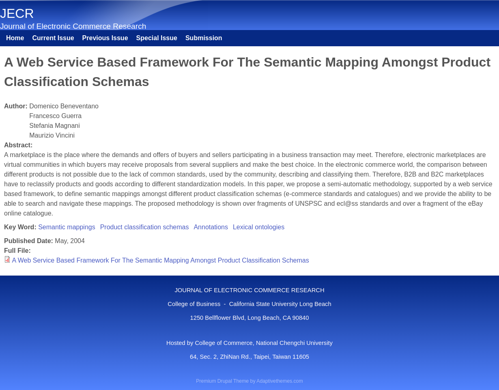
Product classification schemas (144, 227)
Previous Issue (105, 37)
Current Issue (53, 37)
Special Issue (156, 37)
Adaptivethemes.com (279, 381)
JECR (17, 13)
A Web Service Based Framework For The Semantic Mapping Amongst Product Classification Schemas (160, 260)
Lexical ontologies (258, 227)
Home (15, 37)
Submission (203, 37)
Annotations (211, 227)
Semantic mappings (66, 227)
